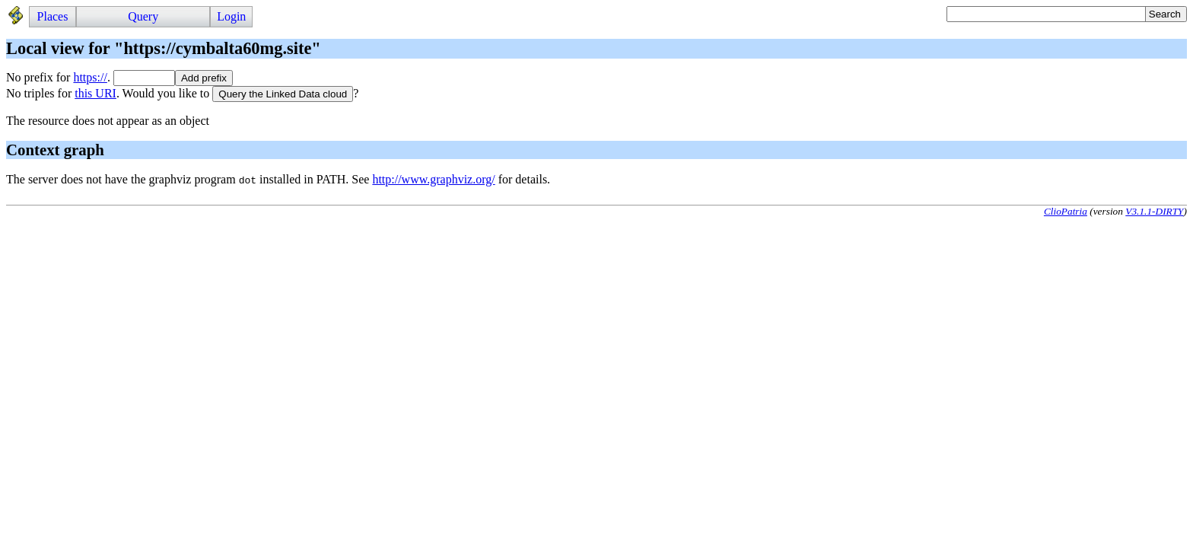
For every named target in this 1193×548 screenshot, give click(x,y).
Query (143, 16)
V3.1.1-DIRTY (1154, 211)
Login (231, 16)
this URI (95, 93)
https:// (90, 77)
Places (52, 16)
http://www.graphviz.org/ (433, 179)
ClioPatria (1065, 211)
